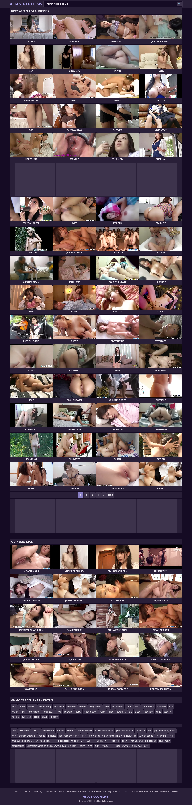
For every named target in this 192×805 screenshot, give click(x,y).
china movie (101, 740)
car (149, 730)
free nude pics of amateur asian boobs (31, 740)
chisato (36, 730)
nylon (102, 711)
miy (14, 735)
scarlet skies (18, 745)
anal (14, 706)
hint (90, 745)
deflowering (45, 706)
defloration (48, 730)
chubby (54, 716)
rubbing (115, 740)
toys (59, 711)
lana (14, 730)
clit (130, 711)
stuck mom (164, 740)
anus (44, 716)
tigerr (124, 740)
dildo (110, 711)
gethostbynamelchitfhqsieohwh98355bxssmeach (51, 745)
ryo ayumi (161, 735)
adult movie (148, 706)
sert (84, 735)
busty (78, 711)
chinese (32, 706)
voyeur (106, 745)
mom (22, 706)
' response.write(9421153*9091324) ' (131, 745)
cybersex (26, 716)
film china (24, 730)
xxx (171, 706)
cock (137, 706)
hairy (82, 745)
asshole (167, 711)
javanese (140, 730)
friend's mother (84, 730)
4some (15, 716)
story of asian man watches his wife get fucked (112, 735)
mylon (15, 711)
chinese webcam (27, 735)
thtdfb (70, 730)
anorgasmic (34, 711)
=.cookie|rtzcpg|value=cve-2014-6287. (73, 740)
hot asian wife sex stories (143, 740)
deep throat (95, 706)
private (60, 730)
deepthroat (117, 706)
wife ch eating (146, 735)
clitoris (138, 711)
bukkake (68, 711)
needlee (52, 735)
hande (42, 735)
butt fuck (121, 711)
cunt (158, 711)
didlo (36, 716)
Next (110, 495)
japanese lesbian (124, 730)
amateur (71, 706)
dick (23, 711)
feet (171, 735)
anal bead (59, 706)
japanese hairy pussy (164, 730)
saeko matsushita (104, 730)
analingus (48, 711)
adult (128, 706)
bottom (82, 706)
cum (106, 706)
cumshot (161, 706)
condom (149, 711)
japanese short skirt (69, 735)
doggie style (90, 711)
